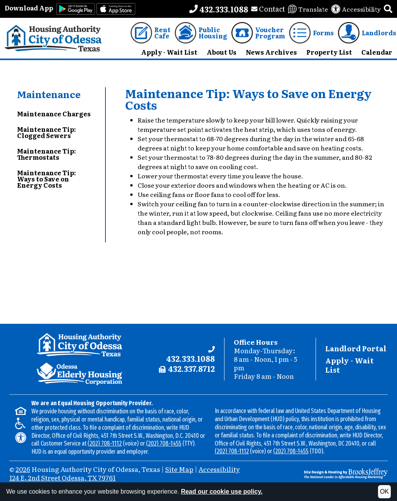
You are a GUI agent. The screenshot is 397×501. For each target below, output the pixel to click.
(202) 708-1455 (163, 443)
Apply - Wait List (349, 365)
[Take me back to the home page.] (53, 38)
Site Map (179, 469)
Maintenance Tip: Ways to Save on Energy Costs (46, 179)
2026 (23, 469)
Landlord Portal (356, 348)
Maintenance (49, 94)
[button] (388, 9)
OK (384, 491)
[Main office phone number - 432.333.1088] (218, 9)
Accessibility (219, 469)
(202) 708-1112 (105, 443)
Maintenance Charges (54, 113)
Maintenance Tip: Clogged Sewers (46, 132)
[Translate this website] (308, 9)
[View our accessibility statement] (356, 9)
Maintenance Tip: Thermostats (46, 154)
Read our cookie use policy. (221, 491)
